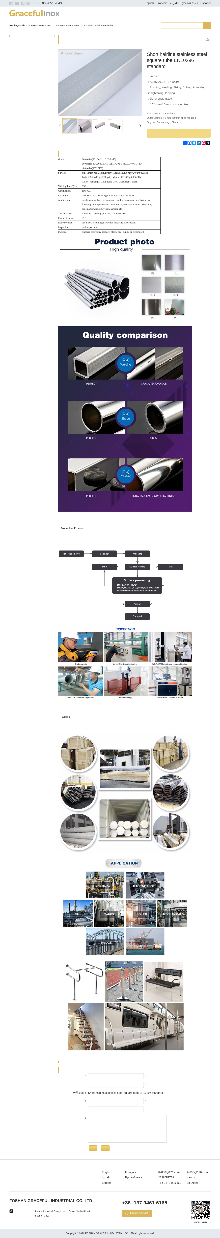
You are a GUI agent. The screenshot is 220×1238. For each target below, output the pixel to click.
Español (205, 3)
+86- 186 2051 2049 (47, 3)
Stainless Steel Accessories (99, 25)
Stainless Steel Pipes (39, 25)
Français (162, 3)
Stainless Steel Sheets (67, 25)
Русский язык (189, 3)
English (149, 3)
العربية (174, 3)
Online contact (139, 1213)
